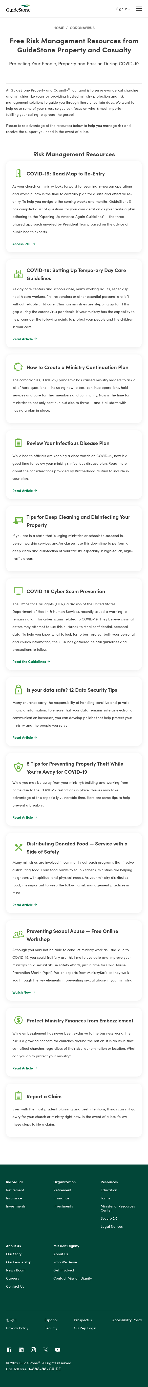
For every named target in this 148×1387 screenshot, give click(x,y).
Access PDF (24, 243)
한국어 (11, 1320)
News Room (15, 1270)
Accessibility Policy (127, 1320)
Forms (105, 1198)
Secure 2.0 (109, 1218)
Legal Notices (112, 1226)
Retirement (15, 1190)
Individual (14, 1182)
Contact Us (15, 1286)
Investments (16, 1206)
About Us (13, 1246)
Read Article (24, 339)
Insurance (14, 1198)
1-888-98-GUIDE (45, 1369)
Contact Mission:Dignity (72, 1278)
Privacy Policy (17, 1328)
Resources (109, 1182)
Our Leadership (18, 1262)
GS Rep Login (85, 1328)
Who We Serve (65, 1262)
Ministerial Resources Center (118, 1208)
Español (51, 1320)
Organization (64, 1182)
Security (51, 1328)
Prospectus (83, 1320)
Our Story (14, 1254)
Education (109, 1190)
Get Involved (63, 1270)
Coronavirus (82, 28)
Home (58, 28)
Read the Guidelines (31, 661)
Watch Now (23, 992)
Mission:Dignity (66, 1246)
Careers (12, 1278)
